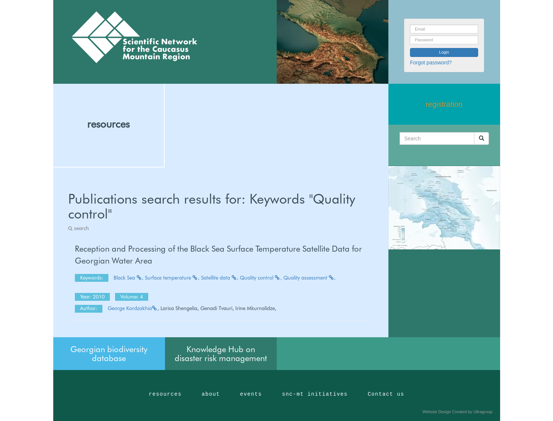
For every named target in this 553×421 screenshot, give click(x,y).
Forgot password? (431, 63)
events (251, 394)
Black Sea (129, 278)
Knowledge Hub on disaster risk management (221, 353)
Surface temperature (172, 278)
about (211, 394)
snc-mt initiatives (314, 394)
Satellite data (220, 278)
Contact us (386, 394)
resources (108, 124)
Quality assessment (309, 278)
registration (444, 104)
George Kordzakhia (133, 308)
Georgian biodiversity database (108, 353)
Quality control (261, 278)
